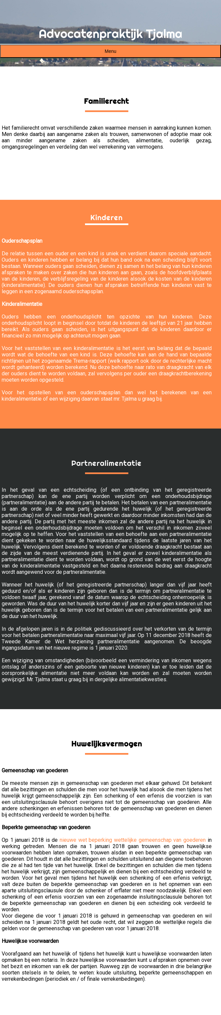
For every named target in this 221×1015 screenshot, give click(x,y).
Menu (110, 51)
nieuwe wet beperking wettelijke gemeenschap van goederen (133, 840)
